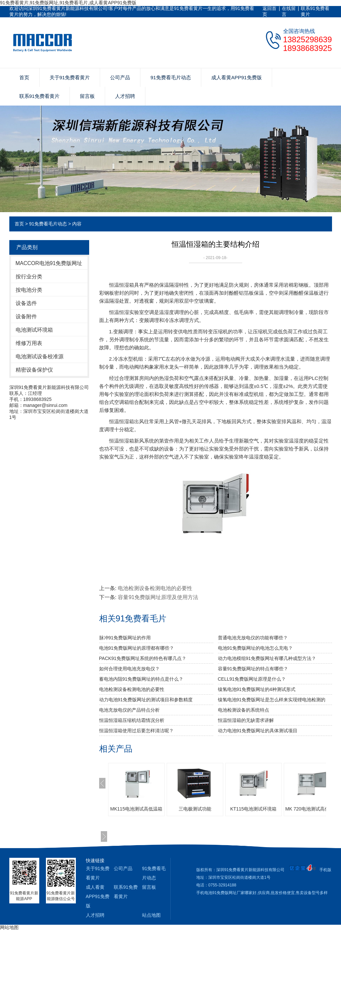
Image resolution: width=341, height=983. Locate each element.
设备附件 (26, 316)
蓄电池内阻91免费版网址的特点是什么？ (141, 679)
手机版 (325, 869)
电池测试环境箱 (34, 330)
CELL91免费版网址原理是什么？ (252, 679)
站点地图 (151, 915)
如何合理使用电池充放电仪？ (129, 668)
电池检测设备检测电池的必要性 (155, 588)
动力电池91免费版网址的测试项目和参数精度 (146, 699)
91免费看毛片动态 (170, 77)
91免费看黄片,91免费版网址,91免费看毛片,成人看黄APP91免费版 (68, 2)
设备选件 (26, 303)
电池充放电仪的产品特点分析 (129, 710)
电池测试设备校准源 (40, 356)
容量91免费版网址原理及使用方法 (158, 597)
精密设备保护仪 (34, 370)
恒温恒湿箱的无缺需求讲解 (246, 720)
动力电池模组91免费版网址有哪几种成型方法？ (267, 658)
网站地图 (9, 927)
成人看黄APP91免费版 (236, 77)
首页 (24, 77)
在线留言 (289, 11)
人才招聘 (125, 96)
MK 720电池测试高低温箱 (311, 809)
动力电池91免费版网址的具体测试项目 (258, 730)
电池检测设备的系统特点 (243, 710)
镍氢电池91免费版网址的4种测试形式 (256, 689)
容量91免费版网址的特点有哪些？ (253, 668)
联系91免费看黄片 (315, 11)
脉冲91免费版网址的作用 (125, 637)
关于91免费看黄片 (70, 77)
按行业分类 (29, 276)
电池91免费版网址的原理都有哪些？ (136, 648)
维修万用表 (29, 343)
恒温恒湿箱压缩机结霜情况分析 (131, 720)
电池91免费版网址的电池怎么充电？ (255, 648)
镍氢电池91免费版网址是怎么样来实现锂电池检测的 (272, 699)
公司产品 (120, 77)
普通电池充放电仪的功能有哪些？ (253, 637)
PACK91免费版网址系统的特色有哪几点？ (143, 658)
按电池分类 (29, 290)
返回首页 (269, 11)
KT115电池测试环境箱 (253, 809)
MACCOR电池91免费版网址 (49, 263)
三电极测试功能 (195, 809)
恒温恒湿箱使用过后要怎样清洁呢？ (136, 730)
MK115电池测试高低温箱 (136, 809)
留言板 (87, 96)
